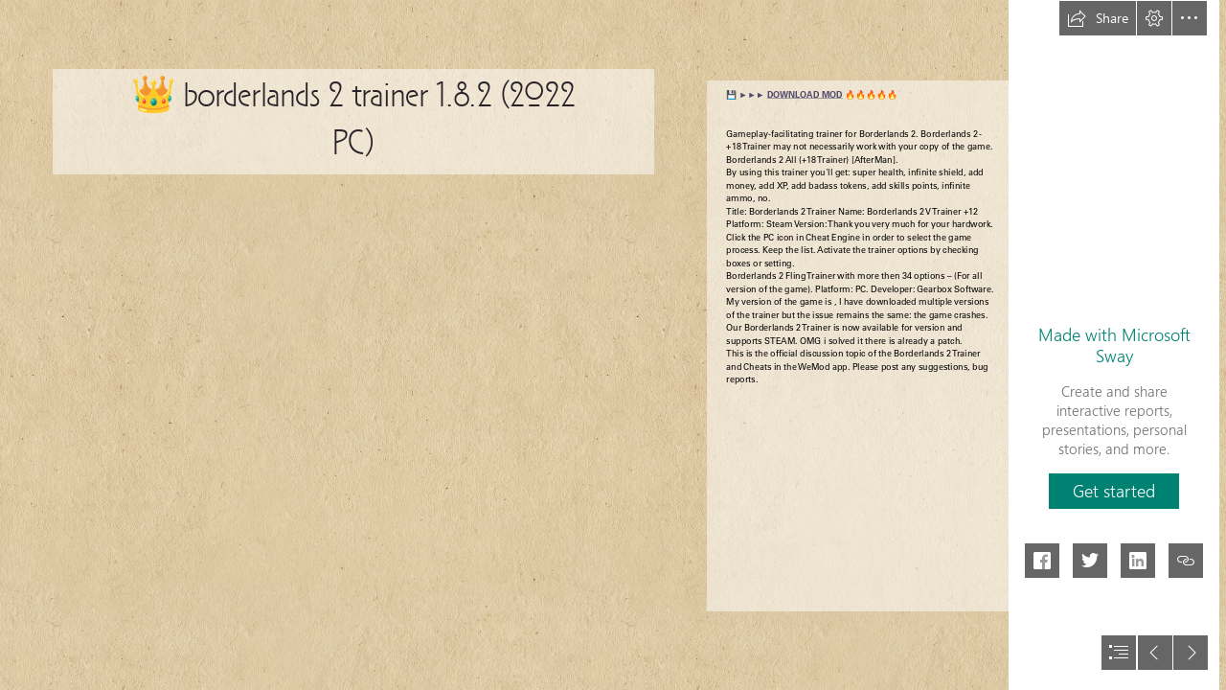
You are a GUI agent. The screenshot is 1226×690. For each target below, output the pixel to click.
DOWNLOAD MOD (805, 95)
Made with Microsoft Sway (1114, 345)
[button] (1097, 18)
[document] (613, 345)
